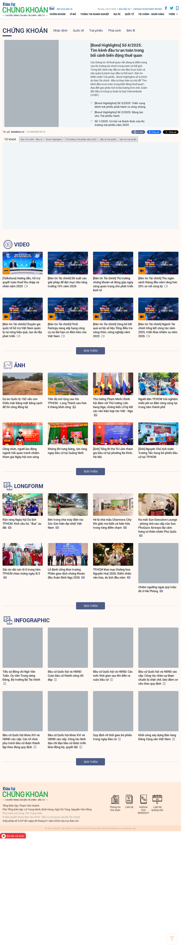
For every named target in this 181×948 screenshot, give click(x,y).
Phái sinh (114, 30)
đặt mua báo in (61, 8)
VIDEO (22, 244)
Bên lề (131, 30)
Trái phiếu (96, 30)
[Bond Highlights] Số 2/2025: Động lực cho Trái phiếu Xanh (119, 114)
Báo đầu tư (124, 9)
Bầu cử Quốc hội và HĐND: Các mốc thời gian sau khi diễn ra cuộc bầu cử (113, 679)
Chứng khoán (58, 14)
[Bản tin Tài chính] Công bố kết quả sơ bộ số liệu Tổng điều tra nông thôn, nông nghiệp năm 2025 (112, 330)
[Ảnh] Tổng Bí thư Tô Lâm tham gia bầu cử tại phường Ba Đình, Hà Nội (113, 453)
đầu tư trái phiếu (108, 139)
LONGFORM (28, 486)
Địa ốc (117, 14)
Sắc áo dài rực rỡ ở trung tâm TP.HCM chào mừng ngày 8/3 (22, 589)
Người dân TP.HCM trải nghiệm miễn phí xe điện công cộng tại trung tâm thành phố (158, 403)
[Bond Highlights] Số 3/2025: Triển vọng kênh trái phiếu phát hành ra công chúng (120, 104)
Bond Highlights (54, 139)
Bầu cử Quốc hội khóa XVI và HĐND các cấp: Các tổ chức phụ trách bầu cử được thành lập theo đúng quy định (21, 745)
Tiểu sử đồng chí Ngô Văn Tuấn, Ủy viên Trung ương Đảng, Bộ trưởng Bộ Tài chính (21, 679)
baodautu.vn (17, 131)
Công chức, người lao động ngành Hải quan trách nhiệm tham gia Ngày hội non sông (21, 453)
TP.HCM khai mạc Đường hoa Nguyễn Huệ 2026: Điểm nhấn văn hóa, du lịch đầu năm (112, 591)
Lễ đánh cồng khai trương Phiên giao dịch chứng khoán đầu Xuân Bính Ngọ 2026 (66, 591)
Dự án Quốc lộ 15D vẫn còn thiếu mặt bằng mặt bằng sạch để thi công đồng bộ (22, 403)
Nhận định (60, 30)
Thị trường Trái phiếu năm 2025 (81, 139)
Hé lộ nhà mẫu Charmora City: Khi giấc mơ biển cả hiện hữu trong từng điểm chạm (112, 523)
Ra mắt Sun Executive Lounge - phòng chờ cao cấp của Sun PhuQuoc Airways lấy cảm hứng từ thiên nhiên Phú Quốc (157, 525)
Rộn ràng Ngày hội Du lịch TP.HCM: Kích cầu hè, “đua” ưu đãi (22, 523)
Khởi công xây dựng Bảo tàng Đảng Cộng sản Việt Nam (157, 741)
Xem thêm (91, 350)
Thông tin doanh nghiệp (94, 14)
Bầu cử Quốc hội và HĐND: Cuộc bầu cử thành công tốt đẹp (66, 679)
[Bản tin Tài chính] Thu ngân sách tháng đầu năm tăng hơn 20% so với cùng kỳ (157, 282)
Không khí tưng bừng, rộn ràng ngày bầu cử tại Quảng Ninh (67, 451)
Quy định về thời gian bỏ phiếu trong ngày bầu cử (112, 741)
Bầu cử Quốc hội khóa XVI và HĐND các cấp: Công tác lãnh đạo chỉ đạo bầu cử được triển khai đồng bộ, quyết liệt (67, 745)
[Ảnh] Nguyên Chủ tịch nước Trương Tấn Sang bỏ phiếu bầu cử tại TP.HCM (158, 453)
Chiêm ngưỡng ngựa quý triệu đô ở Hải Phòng (157, 589)
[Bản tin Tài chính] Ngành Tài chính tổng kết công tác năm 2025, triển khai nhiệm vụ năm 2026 (157, 330)
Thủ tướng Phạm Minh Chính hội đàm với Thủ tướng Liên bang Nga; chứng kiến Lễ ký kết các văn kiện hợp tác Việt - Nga (113, 405)
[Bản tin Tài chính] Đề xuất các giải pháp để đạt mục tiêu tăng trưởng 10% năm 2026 (67, 282)
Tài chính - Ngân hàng (151, 14)
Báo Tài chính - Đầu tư (31, 139)
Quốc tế (129, 14)
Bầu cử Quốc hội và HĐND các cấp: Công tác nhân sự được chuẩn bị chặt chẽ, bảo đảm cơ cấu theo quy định (158, 681)
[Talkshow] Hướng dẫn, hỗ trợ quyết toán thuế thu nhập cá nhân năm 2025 (21, 282)
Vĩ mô (73, 14)
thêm (172, 14)
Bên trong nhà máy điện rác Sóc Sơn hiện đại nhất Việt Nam (65, 523)
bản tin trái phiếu (128, 139)
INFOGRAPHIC (32, 624)
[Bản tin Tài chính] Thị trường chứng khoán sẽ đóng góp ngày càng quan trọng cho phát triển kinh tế (113, 284)
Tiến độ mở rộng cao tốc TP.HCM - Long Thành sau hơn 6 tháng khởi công (67, 403)
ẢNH (19, 365)
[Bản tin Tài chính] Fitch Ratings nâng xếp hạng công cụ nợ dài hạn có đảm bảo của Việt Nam (67, 330)
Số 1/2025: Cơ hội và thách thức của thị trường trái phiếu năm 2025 (119, 123)
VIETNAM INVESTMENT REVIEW (147, 9)
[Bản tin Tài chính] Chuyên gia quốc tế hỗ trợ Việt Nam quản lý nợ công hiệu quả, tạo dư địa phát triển (22, 330)
